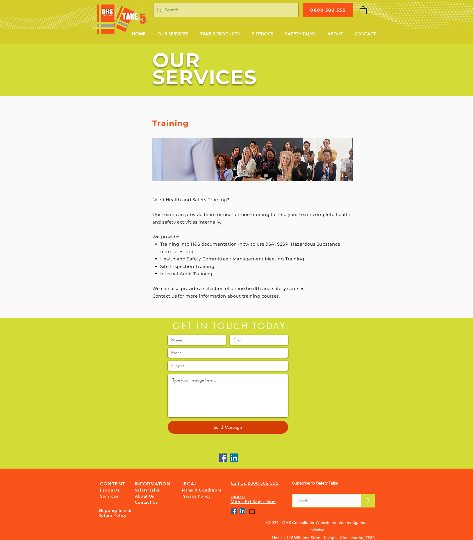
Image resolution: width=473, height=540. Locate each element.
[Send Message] (228, 427)
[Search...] (225, 10)
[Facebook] (223, 457)
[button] (172, 34)
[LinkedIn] (234, 457)
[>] (368, 500)
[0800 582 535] (328, 10)
